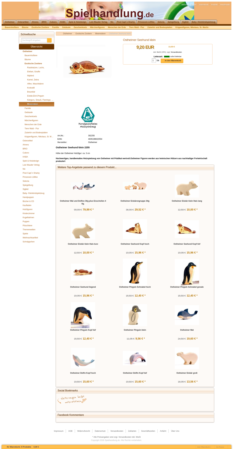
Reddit (193, 406)
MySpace (155, 406)
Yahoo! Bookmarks (135, 406)
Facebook (67, 406)
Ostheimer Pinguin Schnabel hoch (135, 287)
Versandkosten (176, 52)
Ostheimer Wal (187, 330)
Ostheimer (67, 33)
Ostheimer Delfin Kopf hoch (83, 373)
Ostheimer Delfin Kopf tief (135, 373)
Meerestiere (100, 33)
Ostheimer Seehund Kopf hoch (135, 244)
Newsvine (164, 406)
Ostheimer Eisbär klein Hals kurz (83, 244)
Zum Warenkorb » (204, 447)
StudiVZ (116, 406)
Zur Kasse (220, 447)
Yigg (174, 406)
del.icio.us (87, 406)
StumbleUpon (106, 406)
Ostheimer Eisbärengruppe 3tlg (135, 201)
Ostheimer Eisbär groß (186, 373)
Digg (125, 406)
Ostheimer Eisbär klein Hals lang (187, 201)
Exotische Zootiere (84, 33)
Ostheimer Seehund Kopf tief (186, 244)
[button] (49, 40)
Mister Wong (145, 406)
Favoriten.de (184, 406)
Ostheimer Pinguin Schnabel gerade (187, 287)
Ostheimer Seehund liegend (83, 287)
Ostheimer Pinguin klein (135, 330)
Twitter (96, 406)
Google (77, 406)
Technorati (203, 406)
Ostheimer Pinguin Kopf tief (83, 330)
